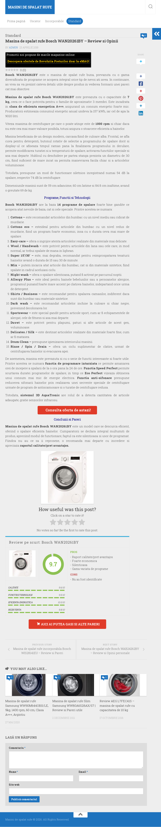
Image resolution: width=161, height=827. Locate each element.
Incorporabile (54, 21)
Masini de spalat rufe (30, 7)
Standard (74, 21)
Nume (13, 772)
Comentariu (17, 748)
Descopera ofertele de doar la (48, 61)
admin (13, 47)
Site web (14, 785)
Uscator (35, 21)
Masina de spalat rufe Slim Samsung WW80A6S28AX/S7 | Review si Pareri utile (73, 705)
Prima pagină (16, 21)
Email (83, 772)
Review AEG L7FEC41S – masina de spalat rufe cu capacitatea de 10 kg (117, 705)
